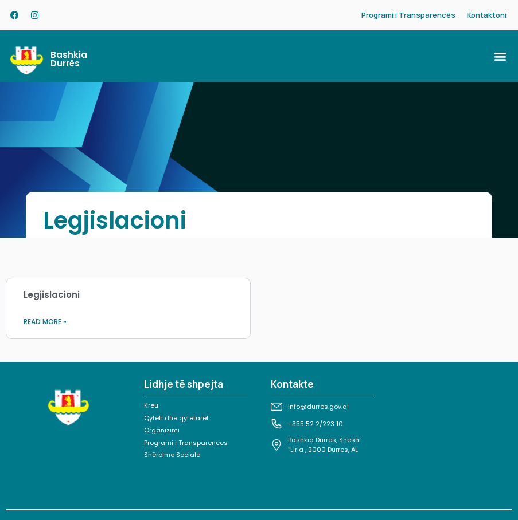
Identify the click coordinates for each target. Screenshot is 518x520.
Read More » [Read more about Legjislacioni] (45, 321)
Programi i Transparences (186, 442)
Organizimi (162, 430)
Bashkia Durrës (68, 59)
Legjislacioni (52, 295)
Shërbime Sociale (172, 454)
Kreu (151, 405)
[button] (499, 56)
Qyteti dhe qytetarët (176, 418)
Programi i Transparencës (408, 15)
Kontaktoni (487, 15)
